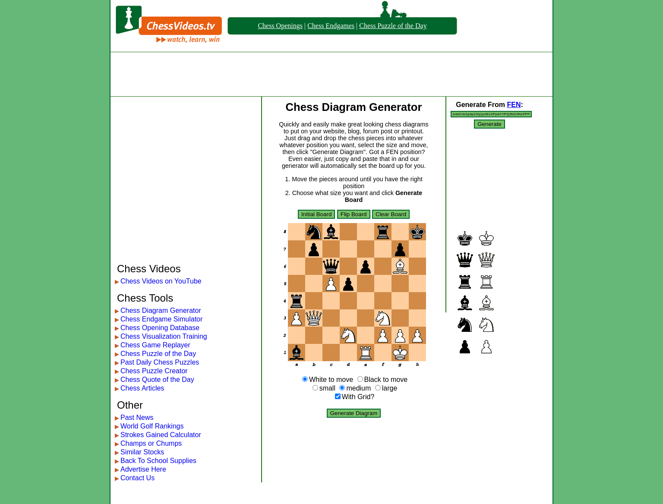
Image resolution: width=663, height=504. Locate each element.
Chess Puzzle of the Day (392, 25)
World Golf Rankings (151, 426)
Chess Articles (142, 388)
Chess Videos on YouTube (161, 281)
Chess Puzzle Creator (154, 371)
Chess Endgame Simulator (161, 319)
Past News (136, 417)
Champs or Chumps (151, 443)
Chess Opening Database (159, 327)
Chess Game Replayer (155, 345)
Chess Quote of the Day (157, 379)
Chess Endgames (330, 25)
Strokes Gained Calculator (160, 434)
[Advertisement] (331, 74)
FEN (514, 104)
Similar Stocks (142, 452)
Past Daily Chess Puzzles (159, 362)
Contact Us (137, 478)
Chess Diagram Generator (160, 310)
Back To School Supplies (158, 460)
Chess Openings (280, 25)
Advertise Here (143, 469)
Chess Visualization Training (163, 336)
